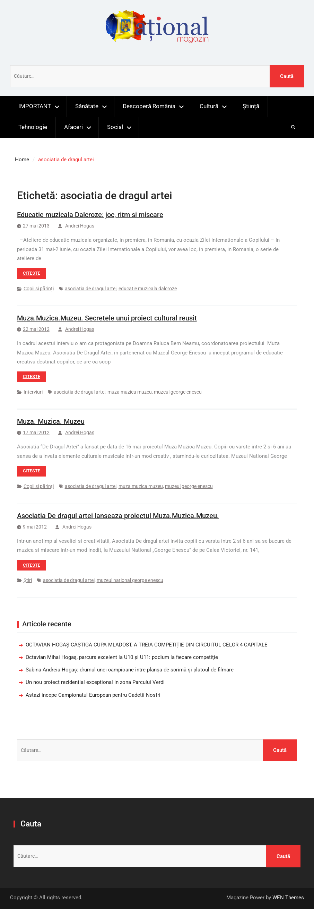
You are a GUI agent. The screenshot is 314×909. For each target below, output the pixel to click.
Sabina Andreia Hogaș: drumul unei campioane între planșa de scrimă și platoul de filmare (130, 670)
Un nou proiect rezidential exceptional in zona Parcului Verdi (95, 682)
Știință (251, 106)
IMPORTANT (34, 106)
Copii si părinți (39, 288)
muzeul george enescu (178, 392)
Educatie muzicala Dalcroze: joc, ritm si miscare (90, 215)
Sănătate (86, 106)
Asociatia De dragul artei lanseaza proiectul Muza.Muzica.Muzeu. (118, 516)
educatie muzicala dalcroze (148, 288)
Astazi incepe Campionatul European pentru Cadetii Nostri (93, 695)
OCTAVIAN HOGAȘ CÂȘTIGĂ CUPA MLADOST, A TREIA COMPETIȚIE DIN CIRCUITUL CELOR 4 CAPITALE (147, 645)
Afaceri (73, 126)
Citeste (31, 273)
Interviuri (33, 392)
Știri (28, 580)
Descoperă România (149, 106)
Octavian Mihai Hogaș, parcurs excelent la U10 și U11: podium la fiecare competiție (122, 657)
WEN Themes (288, 897)
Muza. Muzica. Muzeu (51, 421)
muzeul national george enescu (130, 580)
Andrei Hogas (79, 226)
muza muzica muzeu (129, 392)
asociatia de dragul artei (90, 288)
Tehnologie (32, 126)
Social (115, 126)
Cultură (209, 106)
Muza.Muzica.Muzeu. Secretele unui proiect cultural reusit (107, 318)
